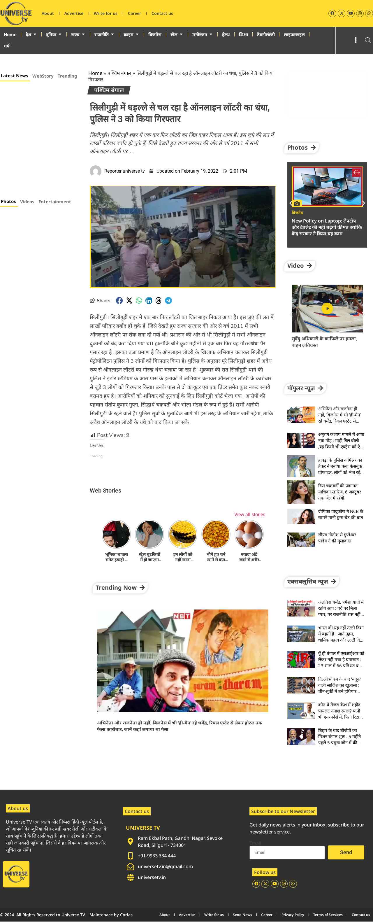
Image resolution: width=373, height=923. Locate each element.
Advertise (73, 13)
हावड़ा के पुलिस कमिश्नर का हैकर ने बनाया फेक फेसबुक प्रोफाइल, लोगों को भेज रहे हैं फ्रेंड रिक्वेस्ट (341, 469)
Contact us (162, 13)
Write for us (105, 13)
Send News (242, 916)
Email (255, 843)
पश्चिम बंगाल (119, 73)
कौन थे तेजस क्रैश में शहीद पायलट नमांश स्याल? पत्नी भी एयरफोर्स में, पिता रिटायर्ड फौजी (341, 714)
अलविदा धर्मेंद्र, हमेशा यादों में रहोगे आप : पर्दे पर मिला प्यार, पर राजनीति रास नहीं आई (341, 611)
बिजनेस (297, 213)
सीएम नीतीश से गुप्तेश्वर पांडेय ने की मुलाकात (337, 538)
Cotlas (126, 916)
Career (134, 13)
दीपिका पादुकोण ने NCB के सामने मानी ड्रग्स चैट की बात (340, 514)
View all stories (249, 514)
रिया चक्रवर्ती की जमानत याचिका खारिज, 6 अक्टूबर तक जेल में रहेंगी (339, 492)
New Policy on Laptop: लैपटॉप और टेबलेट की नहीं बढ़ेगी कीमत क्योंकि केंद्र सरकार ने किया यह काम (327, 227)
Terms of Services (328, 916)
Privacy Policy (292, 916)
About (48, 13)
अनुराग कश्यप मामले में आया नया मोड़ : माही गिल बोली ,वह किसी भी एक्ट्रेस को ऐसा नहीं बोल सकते (341, 443)
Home (95, 73)
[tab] (15, 76)
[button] (119, 300)
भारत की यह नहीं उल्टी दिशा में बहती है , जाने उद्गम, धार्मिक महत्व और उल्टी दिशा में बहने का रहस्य (341, 637)
